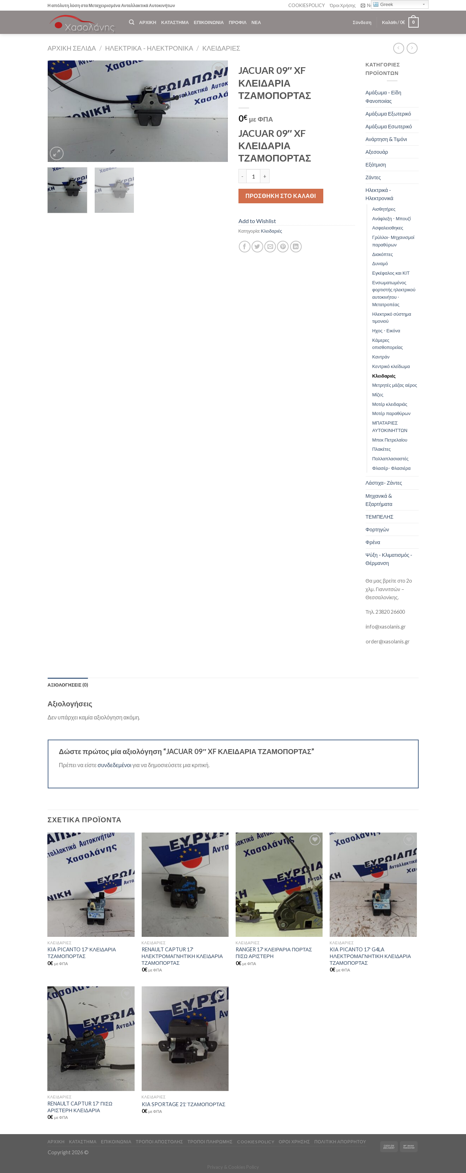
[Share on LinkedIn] (296, 246)
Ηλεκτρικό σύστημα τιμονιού (391, 317)
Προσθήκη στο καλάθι (281, 195)
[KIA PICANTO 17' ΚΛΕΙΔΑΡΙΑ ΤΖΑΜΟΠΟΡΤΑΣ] (91, 885)
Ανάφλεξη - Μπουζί (391, 218)
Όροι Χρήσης (342, 5)
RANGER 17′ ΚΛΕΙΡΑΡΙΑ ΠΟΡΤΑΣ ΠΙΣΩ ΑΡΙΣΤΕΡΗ (274, 952)
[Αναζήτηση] (131, 22)
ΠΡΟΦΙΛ (237, 22)
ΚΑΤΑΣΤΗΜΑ (175, 22)
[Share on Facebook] (244, 246)
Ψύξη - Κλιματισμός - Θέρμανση (389, 559)
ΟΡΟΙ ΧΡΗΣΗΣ (294, 1141)
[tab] (68, 685)
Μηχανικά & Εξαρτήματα (379, 500)
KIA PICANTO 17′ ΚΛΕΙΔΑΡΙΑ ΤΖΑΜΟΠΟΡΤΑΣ (81, 952)
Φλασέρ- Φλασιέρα (391, 468)
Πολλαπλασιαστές (390, 458)
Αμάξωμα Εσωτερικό (389, 126)
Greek (383, 4)
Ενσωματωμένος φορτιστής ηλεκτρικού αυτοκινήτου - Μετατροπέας (393, 293)
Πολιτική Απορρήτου (340, 1141)
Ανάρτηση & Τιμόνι (386, 139)
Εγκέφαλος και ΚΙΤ (391, 273)
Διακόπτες (382, 254)
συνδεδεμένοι (115, 764)
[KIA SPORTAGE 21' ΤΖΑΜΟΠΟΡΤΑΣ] (185, 1038)
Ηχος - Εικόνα (386, 330)
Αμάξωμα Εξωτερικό (388, 114)
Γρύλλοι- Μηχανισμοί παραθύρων (393, 240)
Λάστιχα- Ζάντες (384, 483)
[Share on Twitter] (257, 246)
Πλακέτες (381, 449)
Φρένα (373, 542)
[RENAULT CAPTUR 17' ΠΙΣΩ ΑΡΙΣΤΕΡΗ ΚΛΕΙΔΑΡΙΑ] (91, 1038)
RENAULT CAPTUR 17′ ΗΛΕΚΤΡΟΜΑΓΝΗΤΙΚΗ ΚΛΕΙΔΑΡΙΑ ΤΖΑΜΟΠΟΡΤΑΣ (182, 955)
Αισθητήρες (384, 209)
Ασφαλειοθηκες (387, 227)
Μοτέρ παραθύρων (391, 413)
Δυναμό (380, 263)
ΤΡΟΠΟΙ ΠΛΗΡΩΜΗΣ (210, 1141)
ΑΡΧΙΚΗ (147, 22)
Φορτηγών (377, 529)
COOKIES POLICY (306, 5)
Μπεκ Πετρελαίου (389, 440)
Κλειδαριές (221, 48)
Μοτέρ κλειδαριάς (389, 404)
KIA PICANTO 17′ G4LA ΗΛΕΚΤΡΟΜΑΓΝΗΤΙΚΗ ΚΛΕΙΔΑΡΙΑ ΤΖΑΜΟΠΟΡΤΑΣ (370, 955)
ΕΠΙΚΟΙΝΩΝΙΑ (209, 22)
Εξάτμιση (376, 165)
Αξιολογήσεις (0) (68, 685)
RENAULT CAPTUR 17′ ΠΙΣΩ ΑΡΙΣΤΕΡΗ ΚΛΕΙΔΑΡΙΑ (79, 1107)
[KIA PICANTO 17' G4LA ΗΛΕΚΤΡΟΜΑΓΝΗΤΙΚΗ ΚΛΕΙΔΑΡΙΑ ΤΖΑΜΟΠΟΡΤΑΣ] (373, 885)
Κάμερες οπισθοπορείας (387, 343)
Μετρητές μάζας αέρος (394, 385)
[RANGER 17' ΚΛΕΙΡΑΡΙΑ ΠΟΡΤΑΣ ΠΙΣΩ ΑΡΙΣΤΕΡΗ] (279, 885)
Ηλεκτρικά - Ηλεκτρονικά (149, 48)
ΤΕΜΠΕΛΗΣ (380, 517)
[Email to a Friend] (270, 246)
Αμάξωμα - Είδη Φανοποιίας (383, 96)
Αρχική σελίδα (72, 48)
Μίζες (377, 394)
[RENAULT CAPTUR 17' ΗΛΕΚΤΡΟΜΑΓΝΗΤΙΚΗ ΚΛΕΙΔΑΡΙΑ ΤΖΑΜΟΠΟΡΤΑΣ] (185, 885)
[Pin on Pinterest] (283, 246)
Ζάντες (373, 177)
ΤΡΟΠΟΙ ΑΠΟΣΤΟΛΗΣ (159, 1141)
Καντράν (381, 357)
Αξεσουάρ (377, 152)
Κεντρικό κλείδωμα (391, 366)
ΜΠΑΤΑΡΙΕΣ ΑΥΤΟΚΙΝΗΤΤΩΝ (390, 426)
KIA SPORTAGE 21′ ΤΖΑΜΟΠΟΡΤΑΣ (183, 1104)
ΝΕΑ (256, 22)
